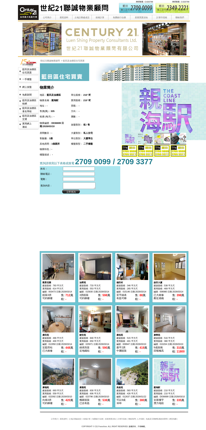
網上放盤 (27, 87)
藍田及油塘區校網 (29, 102)
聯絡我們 (179, 17)
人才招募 (140, 420)
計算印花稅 (161, 17)
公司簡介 (47, 17)
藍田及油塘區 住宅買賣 (29, 71)
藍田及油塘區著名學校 (29, 110)
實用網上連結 (27, 125)
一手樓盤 (27, 79)
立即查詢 (69, 193)
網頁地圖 (173, 420)
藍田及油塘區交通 (29, 117)
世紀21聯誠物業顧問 (50, 60)
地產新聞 (27, 94)
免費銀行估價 (119, 17)
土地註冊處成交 (82, 17)
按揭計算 (100, 17)
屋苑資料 (64, 17)
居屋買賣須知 (141, 17)
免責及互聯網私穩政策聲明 (157, 420)
